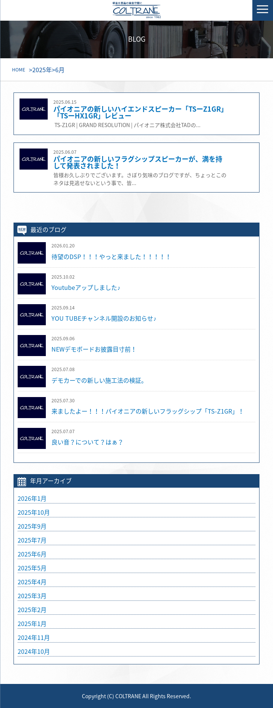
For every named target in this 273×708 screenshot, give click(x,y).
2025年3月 (32, 596)
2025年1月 (32, 623)
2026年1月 (32, 498)
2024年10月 (34, 651)
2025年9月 (32, 526)
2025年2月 (32, 609)
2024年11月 (34, 637)
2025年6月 (32, 554)
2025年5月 (32, 568)
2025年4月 (32, 582)
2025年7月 (32, 540)
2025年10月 (34, 512)
